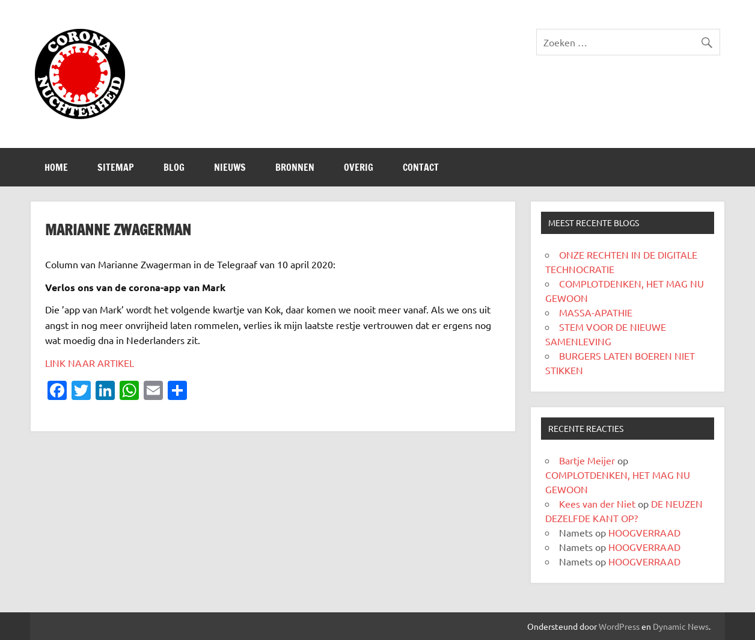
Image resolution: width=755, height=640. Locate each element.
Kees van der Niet (597, 503)
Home (56, 167)
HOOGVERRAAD (644, 532)
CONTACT (421, 167)
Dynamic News (681, 626)
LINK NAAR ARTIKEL (89, 363)
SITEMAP (115, 167)
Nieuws (230, 167)
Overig (358, 167)
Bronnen (294, 167)
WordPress (619, 626)
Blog (174, 167)
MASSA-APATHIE (595, 312)
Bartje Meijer (587, 460)
